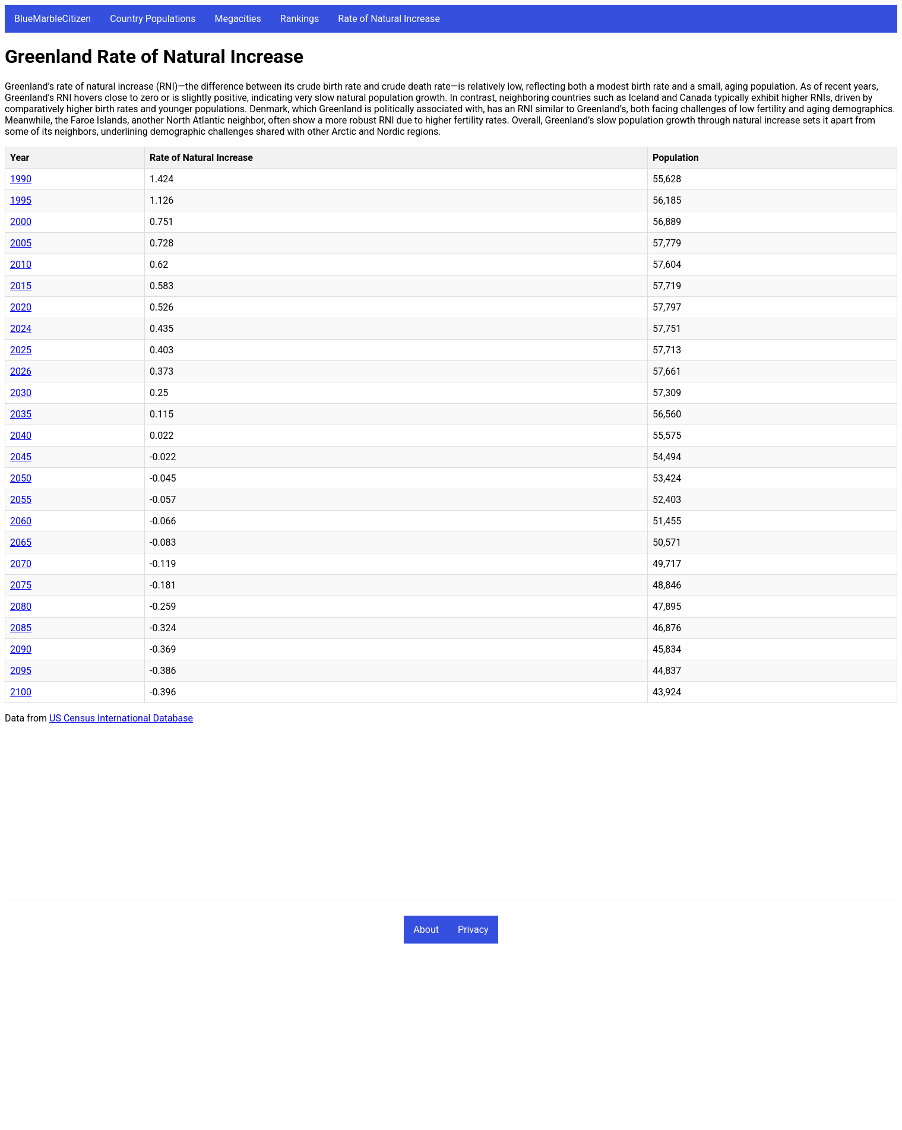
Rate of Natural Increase (389, 18)
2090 (20, 649)
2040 (20, 435)
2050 (20, 478)
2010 (20, 264)
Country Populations (152, 18)
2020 (20, 307)
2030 (20, 392)
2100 (20, 692)
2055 (20, 499)
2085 (20, 628)
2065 (20, 542)
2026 (20, 371)
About (426, 929)
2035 (20, 414)
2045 (20, 457)
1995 (20, 200)
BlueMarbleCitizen (52, 18)
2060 (20, 521)
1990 (20, 179)
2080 (20, 606)
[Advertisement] (361, 816)
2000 (20, 221)
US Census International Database (121, 718)
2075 (20, 585)
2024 (20, 328)
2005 (20, 243)
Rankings (299, 18)
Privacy (473, 929)
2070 (20, 563)
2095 (20, 670)
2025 (20, 350)
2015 (20, 286)
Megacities (238, 18)
